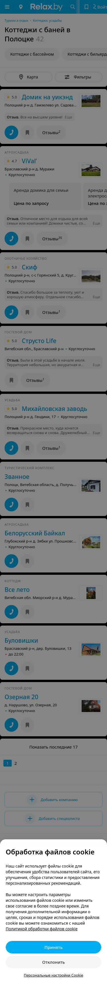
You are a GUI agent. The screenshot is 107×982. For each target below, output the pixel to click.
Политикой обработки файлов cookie (42, 928)
